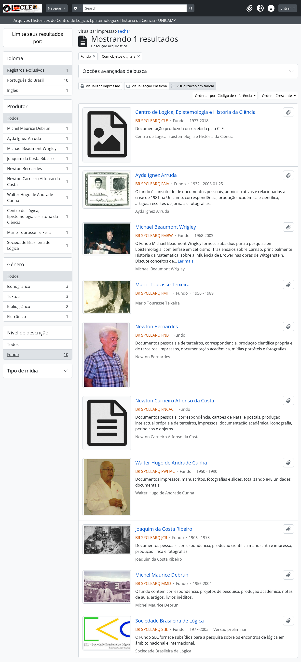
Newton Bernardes (37, 170)
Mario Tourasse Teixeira (37, 233)
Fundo (37, 355)
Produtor (17, 106)
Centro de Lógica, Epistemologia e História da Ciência (37, 216)
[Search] (135, 8)
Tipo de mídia (22, 370)
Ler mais (185, 261)
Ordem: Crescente (277, 95)
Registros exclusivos (37, 71)
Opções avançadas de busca (114, 71)
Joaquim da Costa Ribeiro (37, 160)
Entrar (286, 8)
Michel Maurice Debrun (37, 129)
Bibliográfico (37, 308)
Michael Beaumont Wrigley (37, 150)
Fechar (124, 31)
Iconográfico (37, 287)
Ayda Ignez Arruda (37, 139)
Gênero (15, 264)
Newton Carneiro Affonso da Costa (37, 181)
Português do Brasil (37, 81)
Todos (13, 118)
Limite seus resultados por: (37, 38)
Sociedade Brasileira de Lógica (37, 245)
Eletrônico (37, 317)
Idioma (15, 58)
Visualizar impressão (100, 86)
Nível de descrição (27, 332)
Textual (37, 297)
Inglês (37, 91)
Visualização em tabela (192, 86)
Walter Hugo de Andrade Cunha (37, 197)
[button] (249, 8)
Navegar (55, 8)
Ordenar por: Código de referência (224, 95)
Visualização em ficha (146, 86)
